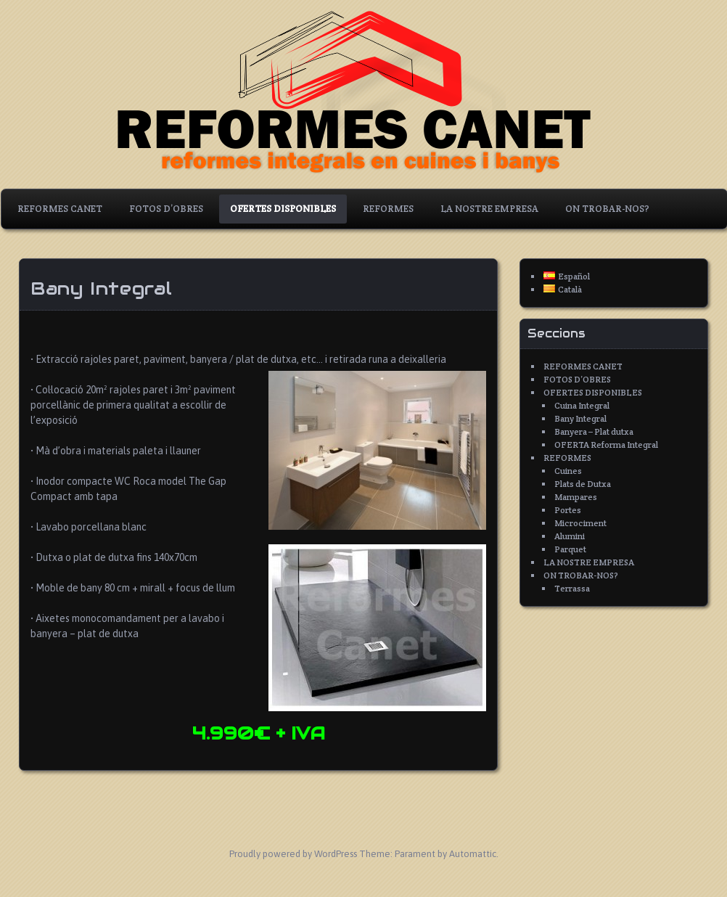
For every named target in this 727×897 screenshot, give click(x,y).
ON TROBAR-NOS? (607, 208)
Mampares (575, 496)
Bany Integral (580, 418)
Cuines (568, 470)
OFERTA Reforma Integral (606, 444)
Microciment (580, 522)
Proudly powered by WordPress (293, 853)
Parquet (570, 549)
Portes (567, 509)
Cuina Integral (581, 405)
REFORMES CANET (59, 208)
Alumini (569, 536)
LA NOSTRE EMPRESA (489, 208)
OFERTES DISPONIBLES (283, 208)
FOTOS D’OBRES (166, 208)
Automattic (472, 853)
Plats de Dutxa (582, 483)
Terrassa (572, 588)
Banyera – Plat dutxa (593, 431)
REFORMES (388, 208)
